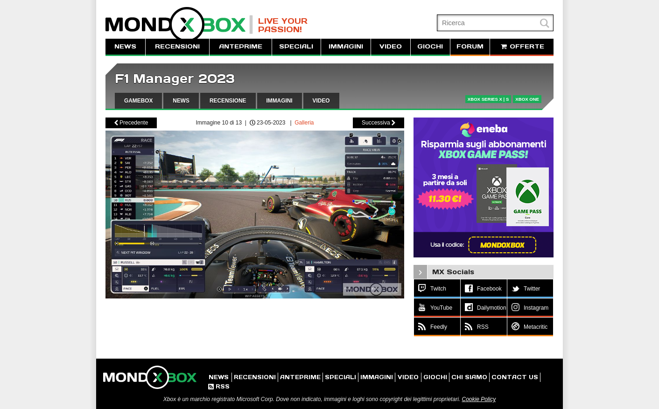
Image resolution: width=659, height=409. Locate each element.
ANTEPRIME (240, 46)
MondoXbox (179, 24)
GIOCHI (430, 46)
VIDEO (390, 46)
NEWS (125, 46)
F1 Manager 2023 (175, 78)
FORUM (470, 46)
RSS (219, 386)
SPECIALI (296, 46)
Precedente (131, 122)
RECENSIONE (228, 100)
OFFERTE (521, 46)
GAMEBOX (138, 100)
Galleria (304, 122)
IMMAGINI (346, 46)
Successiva (378, 122)
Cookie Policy (479, 399)
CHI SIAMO (469, 377)
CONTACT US (514, 377)
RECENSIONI (177, 46)
